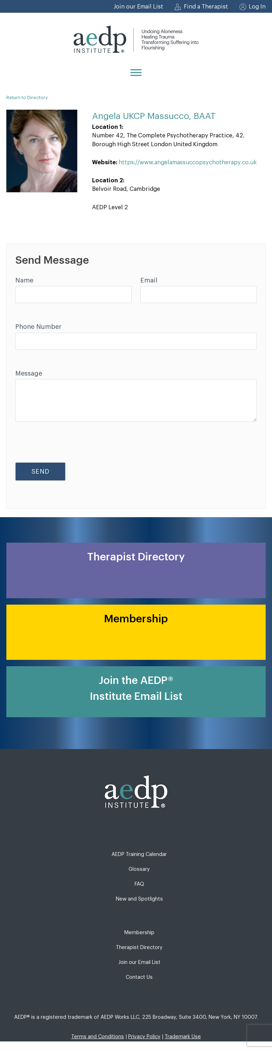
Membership (139, 932)
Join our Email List (138, 7)
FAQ (139, 884)
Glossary (139, 869)
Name (24, 280)
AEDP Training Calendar (139, 854)
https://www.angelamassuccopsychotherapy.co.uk (188, 162)
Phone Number (38, 327)
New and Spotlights (139, 899)
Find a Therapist (206, 7)
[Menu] (136, 72)
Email (148, 280)
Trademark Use (183, 1036)
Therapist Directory (139, 947)
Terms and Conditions (97, 1036)
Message (28, 373)
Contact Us (139, 977)
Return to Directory (27, 97)
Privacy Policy (144, 1036)
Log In (257, 7)
